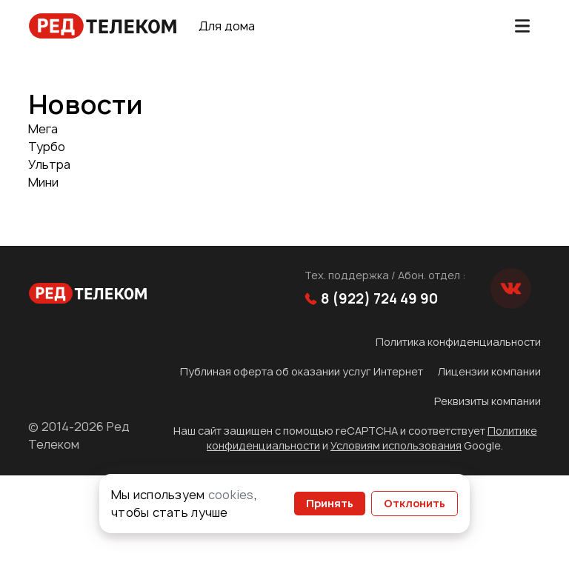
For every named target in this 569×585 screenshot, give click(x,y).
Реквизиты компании (487, 401)
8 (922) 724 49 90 (371, 299)
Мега (43, 129)
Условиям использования (396, 445)
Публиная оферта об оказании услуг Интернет (301, 371)
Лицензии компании (489, 371)
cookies (231, 495)
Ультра (49, 164)
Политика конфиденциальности (458, 342)
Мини (43, 182)
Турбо (46, 146)
